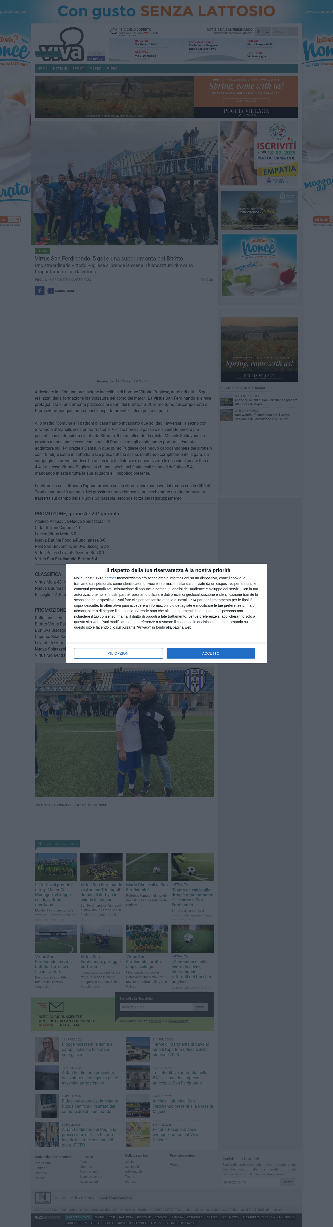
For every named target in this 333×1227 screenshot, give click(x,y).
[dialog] (166, 613)
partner (110, 578)
